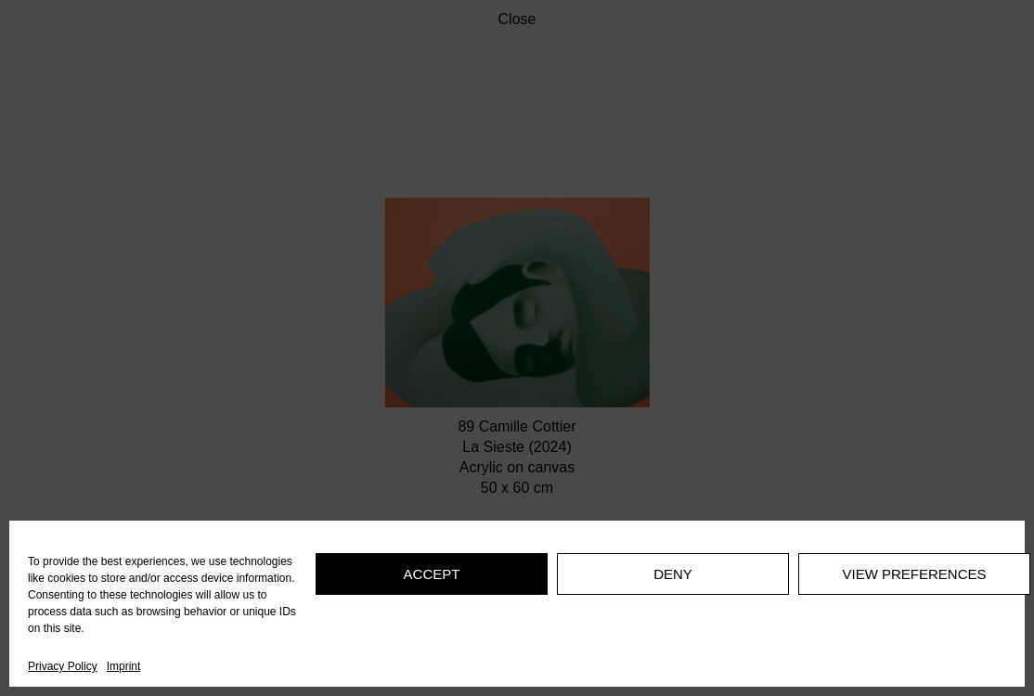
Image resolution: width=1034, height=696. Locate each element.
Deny (672, 574)
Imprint (124, 666)
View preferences (914, 574)
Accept (432, 574)
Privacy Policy (62, 666)
